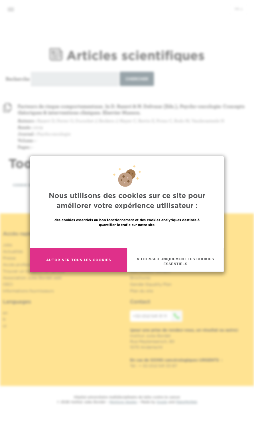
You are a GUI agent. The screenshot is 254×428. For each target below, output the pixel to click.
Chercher (136, 79)
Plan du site (141, 291)
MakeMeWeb (186, 402)
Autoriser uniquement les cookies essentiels (175, 261)
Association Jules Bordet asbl (32, 277)
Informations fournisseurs (28, 291)
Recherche (18, 79)
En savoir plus (127, 237)
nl (5, 326)
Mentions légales (123, 402)
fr (239, 9)
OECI (8, 284)
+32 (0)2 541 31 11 (157, 316)
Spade (162, 402)
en (5, 313)
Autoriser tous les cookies (78, 260)
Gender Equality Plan (151, 284)
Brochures (140, 277)
